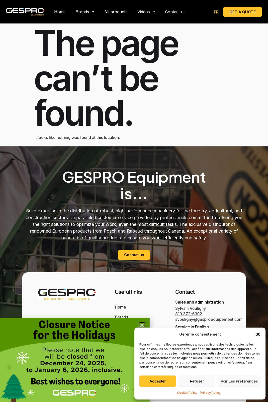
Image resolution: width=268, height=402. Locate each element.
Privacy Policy (210, 393)
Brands (85, 11)
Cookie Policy (187, 393)
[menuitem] (216, 11)
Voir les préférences (239, 381)
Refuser (197, 381)
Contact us (175, 11)
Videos (146, 11)
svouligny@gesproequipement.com (209, 319)
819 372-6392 (188, 313)
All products (115, 11)
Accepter (158, 381)
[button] (258, 334)
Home (60, 11)
